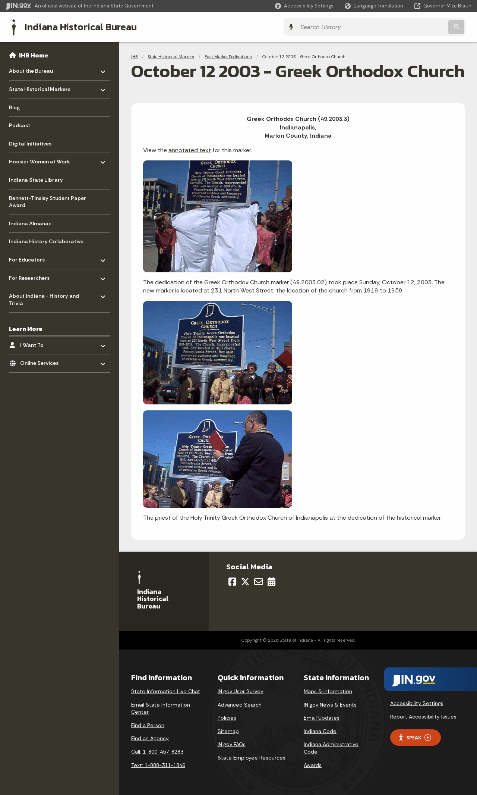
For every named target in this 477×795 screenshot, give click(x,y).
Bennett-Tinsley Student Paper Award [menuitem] (47, 201)
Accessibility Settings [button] (416, 702)
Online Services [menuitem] (42, 361)
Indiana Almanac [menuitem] (30, 222)
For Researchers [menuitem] (31, 275)
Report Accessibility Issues (423, 716)
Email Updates (321, 717)
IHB (134, 56)
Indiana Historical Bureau (75, 26)
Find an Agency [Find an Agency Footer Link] (150, 737)
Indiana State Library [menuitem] (36, 179)
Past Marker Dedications (228, 56)
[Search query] (414, 26)
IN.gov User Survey (240, 690)
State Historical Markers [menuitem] (39, 87)
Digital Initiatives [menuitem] (30, 143)
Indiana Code (320, 730)
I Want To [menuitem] (42, 342)
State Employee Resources (251, 757)
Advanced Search (240, 704)
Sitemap (228, 730)
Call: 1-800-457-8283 (157, 751)
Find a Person (147, 724)
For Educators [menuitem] (31, 257)
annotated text (189, 149)
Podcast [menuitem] (19, 124)
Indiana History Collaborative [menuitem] (46, 240)
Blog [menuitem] (14, 106)
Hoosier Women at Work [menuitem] (39, 159)
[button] (304, 5)
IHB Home (33, 54)
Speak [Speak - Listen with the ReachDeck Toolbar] (414, 737)
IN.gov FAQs (232, 743)
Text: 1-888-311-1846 (158, 764)
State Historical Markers (171, 56)
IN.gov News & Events (330, 704)
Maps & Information (328, 690)
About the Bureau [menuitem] (31, 68)
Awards (313, 764)
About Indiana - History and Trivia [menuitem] (44, 297)
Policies (227, 717)
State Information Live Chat (165, 690)
